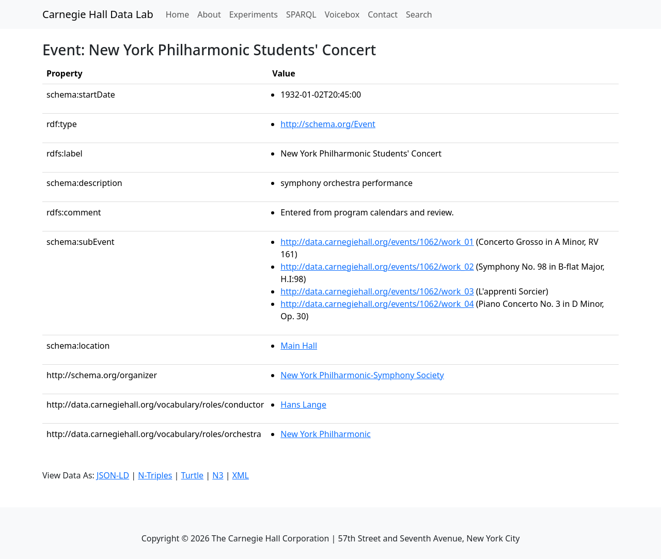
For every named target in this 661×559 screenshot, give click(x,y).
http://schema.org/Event (327, 124)
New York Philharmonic (325, 434)
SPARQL (301, 14)
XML (240, 475)
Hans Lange (303, 404)
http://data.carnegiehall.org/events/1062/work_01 (377, 241)
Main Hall (298, 345)
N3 (217, 475)
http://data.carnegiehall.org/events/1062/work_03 (377, 291)
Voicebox (342, 14)
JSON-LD (113, 475)
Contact (383, 14)
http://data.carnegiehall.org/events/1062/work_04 (377, 303)
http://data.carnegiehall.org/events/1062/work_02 (377, 266)
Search (419, 14)
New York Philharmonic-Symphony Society (362, 375)
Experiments (253, 14)
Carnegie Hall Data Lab (97, 14)
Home (180, 14)
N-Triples (155, 475)
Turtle (192, 475)
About (209, 14)
